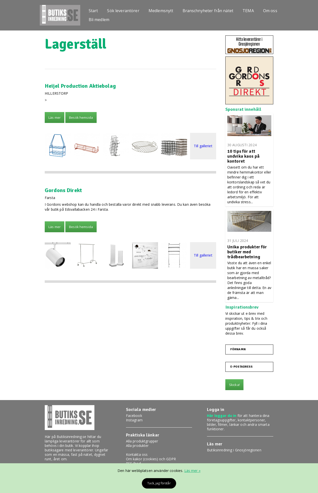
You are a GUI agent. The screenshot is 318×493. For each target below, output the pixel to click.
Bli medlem (99, 19)
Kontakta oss (137, 454)
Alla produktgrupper (142, 441)
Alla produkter (137, 445)
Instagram (134, 420)
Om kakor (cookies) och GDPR (151, 459)
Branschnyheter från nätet (208, 10)
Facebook (134, 415)
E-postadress (241, 367)
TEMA (248, 10)
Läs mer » (192, 470)
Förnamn (238, 349)
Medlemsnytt (161, 10)
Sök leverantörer (123, 10)
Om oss (270, 10)
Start (93, 10)
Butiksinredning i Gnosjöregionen (234, 450)
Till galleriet (203, 146)
